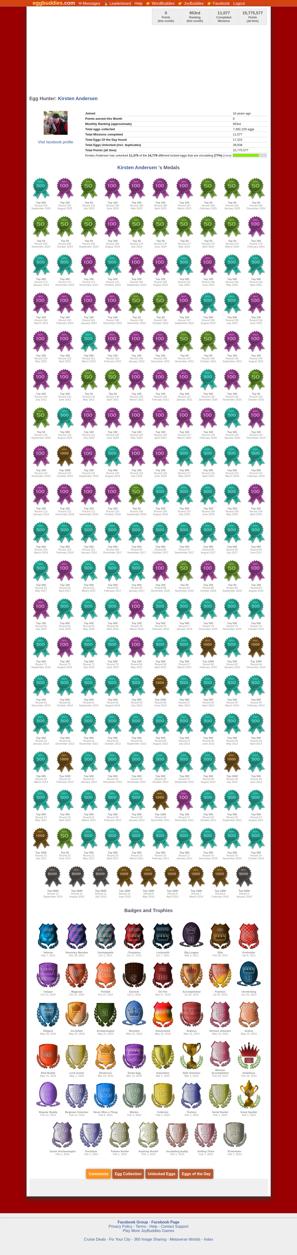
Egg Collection (128, 1174)
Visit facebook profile (55, 142)
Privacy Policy (120, 1226)
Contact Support (175, 1226)
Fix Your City (120, 1239)
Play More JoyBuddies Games (148, 1231)
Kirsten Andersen (78, 98)
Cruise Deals (95, 1239)
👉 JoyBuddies (191, 3)
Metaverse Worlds (185, 1239)
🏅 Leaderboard (117, 3)
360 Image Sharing (150, 1239)
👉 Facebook (218, 3)
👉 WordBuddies (160, 3)
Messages (91, 3)
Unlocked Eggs (162, 1174)
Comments (98, 1174)
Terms (141, 1226)
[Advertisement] (148, 59)
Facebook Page (165, 1222)
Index (208, 1239)
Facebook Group (133, 1222)
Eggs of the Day (196, 1174)
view (227, 155)
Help (138, 3)
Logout (239, 3)
